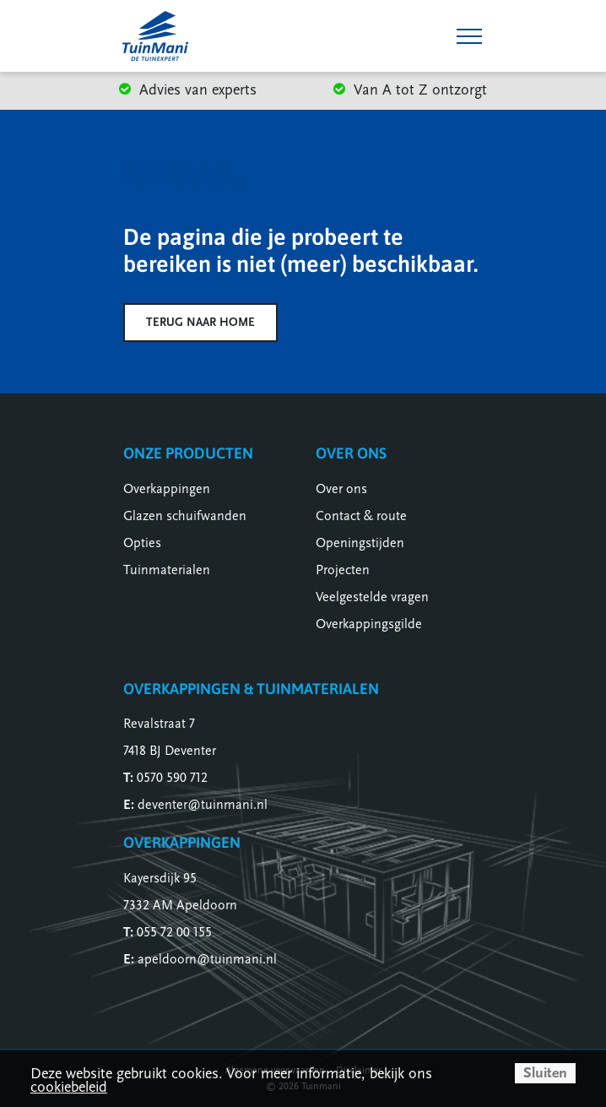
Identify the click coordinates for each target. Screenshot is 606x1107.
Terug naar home (200, 322)
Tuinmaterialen (166, 570)
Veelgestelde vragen (372, 597)
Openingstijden (360, 543)
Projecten (343, 570)
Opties (142, 543)
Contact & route (361, 516)
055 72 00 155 (174, 932)
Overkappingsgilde (369, 624)
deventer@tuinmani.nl (203, 804)
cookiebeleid (68, 1087)
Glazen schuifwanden (184, 516)
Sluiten (545, 1073)
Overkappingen (166, 489)
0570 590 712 (172, 777)
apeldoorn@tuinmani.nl (207, 959)
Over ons (341, 489)
